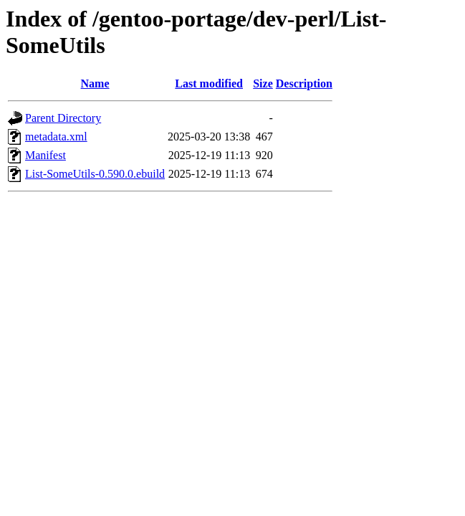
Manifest (45, 155)
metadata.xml (56, 136)
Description (304, 83)
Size (263, 83)
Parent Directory (63, 118)
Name (95, 83)
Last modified (209, 83)
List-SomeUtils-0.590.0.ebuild (95, 174)
